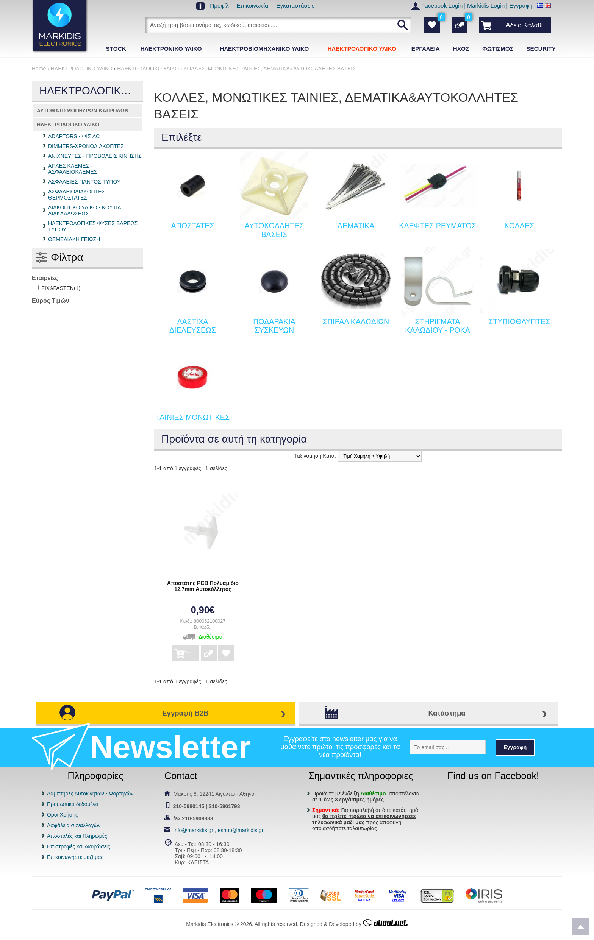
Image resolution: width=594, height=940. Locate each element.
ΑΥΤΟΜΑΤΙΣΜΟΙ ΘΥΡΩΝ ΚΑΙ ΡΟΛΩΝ (82, 111)
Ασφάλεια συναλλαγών (74, 825)
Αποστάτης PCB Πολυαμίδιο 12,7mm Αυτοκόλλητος (203, 586)
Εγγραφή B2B (185, 713)
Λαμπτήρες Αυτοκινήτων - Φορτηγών (90, 793)
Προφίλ (219, 5)
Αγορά (193, 651)
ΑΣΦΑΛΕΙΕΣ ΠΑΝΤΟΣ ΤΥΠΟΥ (84, 182)
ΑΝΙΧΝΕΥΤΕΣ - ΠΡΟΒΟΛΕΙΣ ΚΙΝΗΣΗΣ (95, 156)
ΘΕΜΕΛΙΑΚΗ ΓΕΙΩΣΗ (74, 239)
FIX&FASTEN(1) (57, 288)
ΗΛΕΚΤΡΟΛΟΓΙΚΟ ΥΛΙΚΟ (68, 125)
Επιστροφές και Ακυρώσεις (78, 846)
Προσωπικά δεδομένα (72, 804)
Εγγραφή (521, 5)
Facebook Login (442, 5)
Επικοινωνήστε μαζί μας (75, 857)
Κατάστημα (446, 713)
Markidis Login (486, 5)
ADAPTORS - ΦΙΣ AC (74, 136)
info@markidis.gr (193, 830)
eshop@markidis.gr (241, 830)
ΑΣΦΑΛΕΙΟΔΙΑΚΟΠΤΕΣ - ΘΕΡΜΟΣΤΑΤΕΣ (78, 195)
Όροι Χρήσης (62, 815)
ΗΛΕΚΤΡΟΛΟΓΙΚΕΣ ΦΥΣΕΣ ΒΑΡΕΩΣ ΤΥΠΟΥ (93, 226)
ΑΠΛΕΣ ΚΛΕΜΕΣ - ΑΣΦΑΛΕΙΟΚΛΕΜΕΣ (72, 169)
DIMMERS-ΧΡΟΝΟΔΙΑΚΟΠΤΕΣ (86, 146)
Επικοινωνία (253, 5)
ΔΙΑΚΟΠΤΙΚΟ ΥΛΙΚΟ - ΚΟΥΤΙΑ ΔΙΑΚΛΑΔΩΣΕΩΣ (84, 210)
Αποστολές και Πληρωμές (77, 836)
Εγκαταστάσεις (295, 5)
